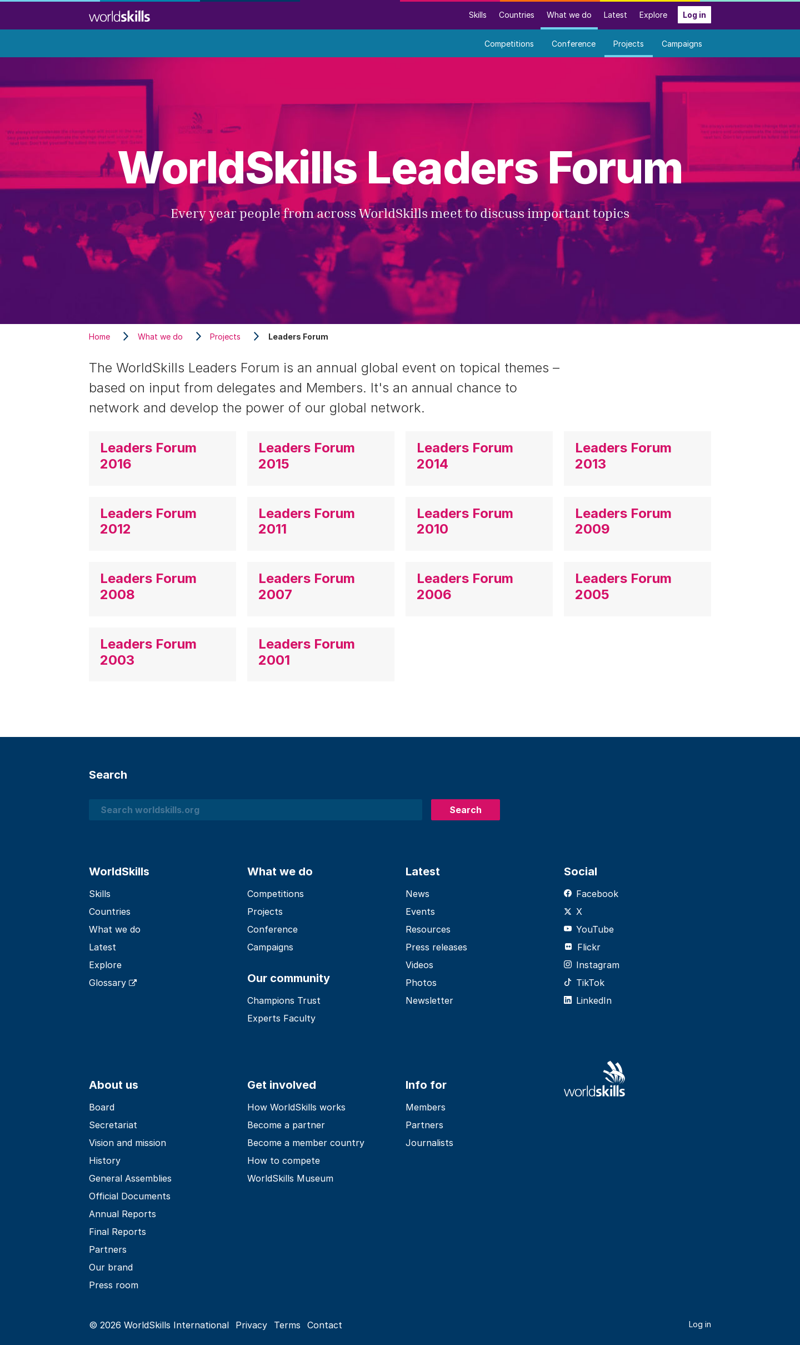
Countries (516, 14)
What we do (569, 14)
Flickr (582, 947)
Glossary (113, 982)
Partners (108, 1249)
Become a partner (286, 1124)
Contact (324, 1325)
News (417, 893)
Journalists (429, 1142)
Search (465, 809)
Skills (478, 14)
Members (426, 1107)
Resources (428, 929)
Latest (615, 14)
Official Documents (130, 1196)
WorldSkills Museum (290, 1178)
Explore (653, 14)
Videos (419, 964)
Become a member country (305, 1142)
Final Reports (117, 1231)
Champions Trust (284, 1000)
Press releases (436, 947)
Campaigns (682, 43)
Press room (113, 1285)
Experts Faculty (281, 1018)
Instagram (591, 964)
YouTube (589, 929)
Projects (628, 43)
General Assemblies (130, 1178)
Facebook (591, 893)
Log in (694, 14)
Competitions (509, 43)
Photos (421, 982)
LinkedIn (588, 1000)
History (105, 1160)
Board (101, 1107)
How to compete (283, 1160)
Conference (574, 43)
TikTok (584, 982)
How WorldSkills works (296, 1107)
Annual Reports (122, 1213)
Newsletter (429, 1000)
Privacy (251, 1325)
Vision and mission (127, 1142)
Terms (287, 1325)
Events (420, 911)
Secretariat (113, 1124)
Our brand (111, 1267)
